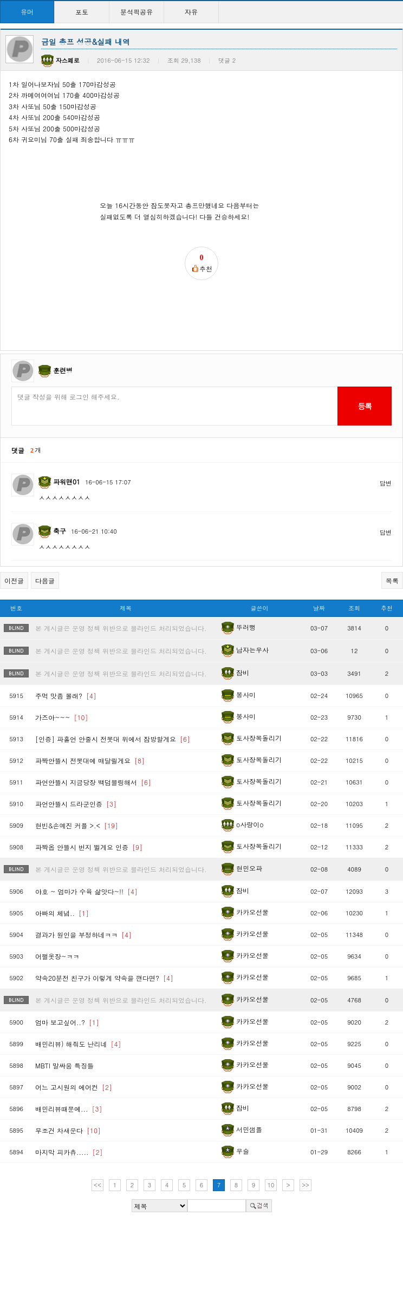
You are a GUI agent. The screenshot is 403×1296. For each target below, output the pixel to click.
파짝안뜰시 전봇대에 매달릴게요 (90, 760)
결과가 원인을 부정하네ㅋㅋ (83, 934)
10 (271, 1185)
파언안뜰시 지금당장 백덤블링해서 (93, 782)
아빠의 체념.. (62, 913)
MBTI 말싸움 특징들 (64, 1065)
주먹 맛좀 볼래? (65, 695)
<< (97, 1185)
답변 (386, 483)
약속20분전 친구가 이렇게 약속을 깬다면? (104, 977)
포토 (81, 11)
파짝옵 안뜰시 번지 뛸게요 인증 (88, 847)
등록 (364, 406)
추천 (387, 608)
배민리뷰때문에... (68, 1108)
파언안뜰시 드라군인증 (75, 803)
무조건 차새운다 (68, 1130)
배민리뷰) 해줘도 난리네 (78, 1043)
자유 (191, 11)
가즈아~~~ (61, 717)
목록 (392, 580)
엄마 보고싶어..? (67, 1022)
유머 (27, 11)
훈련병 (63, 370)
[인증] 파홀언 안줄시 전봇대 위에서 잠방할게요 (112, 738)
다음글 (45, 580)
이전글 (14, 580)
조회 (354, 608)
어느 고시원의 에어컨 (73, 1087)
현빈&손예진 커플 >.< (76, 825)
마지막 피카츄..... (69, 1152)
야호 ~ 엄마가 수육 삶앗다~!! (86, 891)
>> (305, 1185)
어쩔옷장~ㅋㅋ (57, 956)
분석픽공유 (136, 11)
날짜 (319, 608)
